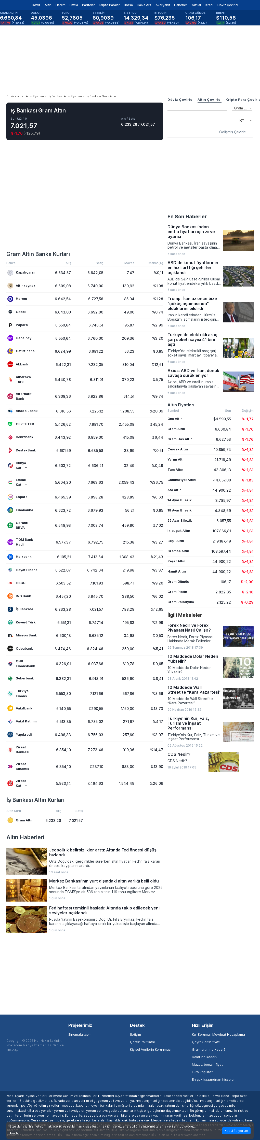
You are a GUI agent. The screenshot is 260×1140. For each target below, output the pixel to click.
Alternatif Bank (19, 396)
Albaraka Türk (19, 379)
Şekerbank (20, 678)
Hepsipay (19, 338)
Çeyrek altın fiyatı (206, 1042)
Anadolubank (22, 411)
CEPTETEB (20, 424)
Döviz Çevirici (227, 5)
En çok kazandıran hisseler (213, 1079)
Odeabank (20, 648)
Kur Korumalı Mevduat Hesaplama (218, 1034)
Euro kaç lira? (202, 1072)
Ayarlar (14, 1133)
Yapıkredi (19, 734)
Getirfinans (21, 351)
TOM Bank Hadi (20, 542)
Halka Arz (144, 5)
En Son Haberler (187, 216)
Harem (61, 5)
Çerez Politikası (142, 1042)
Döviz (36, 5)
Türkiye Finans (18, 693)
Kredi (209, 5)
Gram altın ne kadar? (209, 1049)
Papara (17, 325)
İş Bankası (20, 609)
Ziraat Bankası (18, 749)
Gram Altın (20, 820)
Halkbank (19, 557)
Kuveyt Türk (21, 622)
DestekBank (21, 450)
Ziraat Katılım (17, 783)
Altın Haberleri (25, 837)
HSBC (16, 583)
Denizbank (20, 437)
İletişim (135, 1034)
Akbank (17, 364)
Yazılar (196, 5)
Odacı (16, 312)
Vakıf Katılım (22, 721)
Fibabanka (20, 510)
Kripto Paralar (109, 5)
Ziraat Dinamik (18, 766)
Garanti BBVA (17, 525)
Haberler (180, 5)
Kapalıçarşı (21, 273)
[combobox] (242, 108)
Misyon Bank (22, 635)
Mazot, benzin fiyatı (208, 1064)
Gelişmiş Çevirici (232, 132)
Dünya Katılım (17, 465)
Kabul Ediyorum (236, 1131)
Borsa (128, 5)
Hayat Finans (22, 570)
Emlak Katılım (17, 482)
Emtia (74, 5)
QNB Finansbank (21, 663)
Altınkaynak (21, 286)
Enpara (17, 497)
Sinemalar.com (80, 1034)
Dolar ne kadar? (204, 1057)
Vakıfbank (19, 708)
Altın (48, 5)
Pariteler (88, 5)
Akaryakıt (162, 5)
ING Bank (19, 596)
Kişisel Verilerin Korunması (150, 1049)
